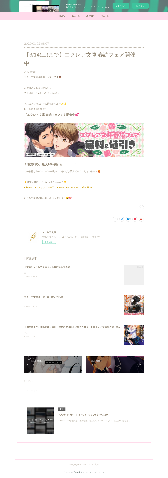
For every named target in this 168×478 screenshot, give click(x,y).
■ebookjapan (72, 187)
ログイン (140, 6)
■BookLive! (87, 187)
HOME (62, 16)
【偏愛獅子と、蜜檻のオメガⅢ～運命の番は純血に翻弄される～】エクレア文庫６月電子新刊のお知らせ (78, 327)
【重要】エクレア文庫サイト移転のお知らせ (47, 267)
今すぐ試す (120, 5)
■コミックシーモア (44, 187)
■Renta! (28, 187)
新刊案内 (90, 16)
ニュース (76, 16)
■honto (60, 187)
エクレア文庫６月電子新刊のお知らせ (43, 297)
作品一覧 (105, 16)
